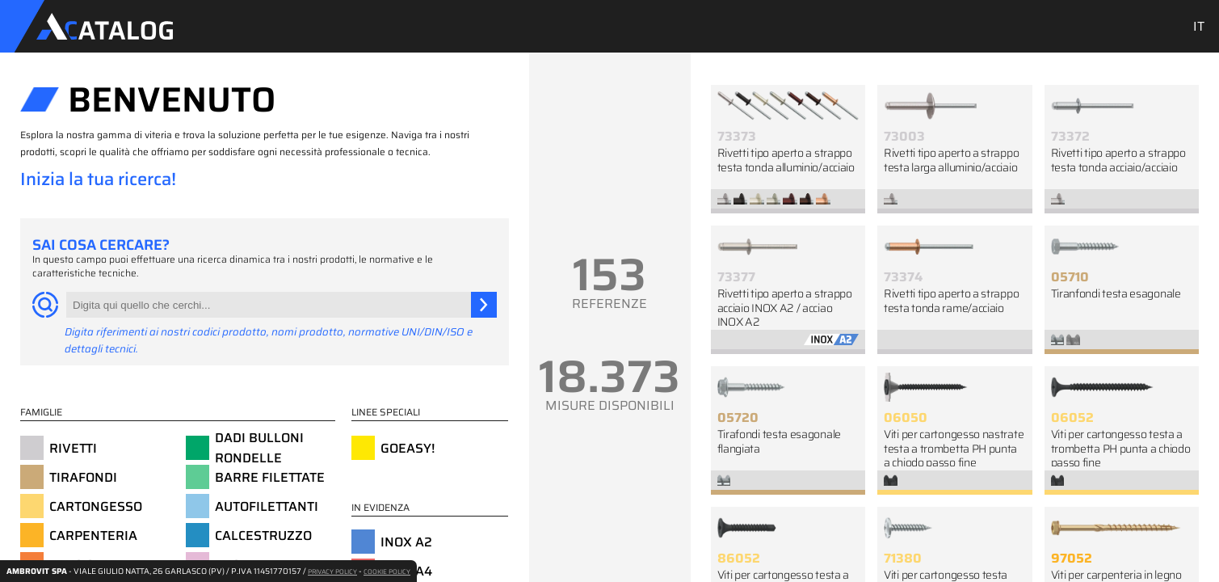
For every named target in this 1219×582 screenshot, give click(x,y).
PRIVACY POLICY (332, 572)
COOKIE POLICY (387, 572)
